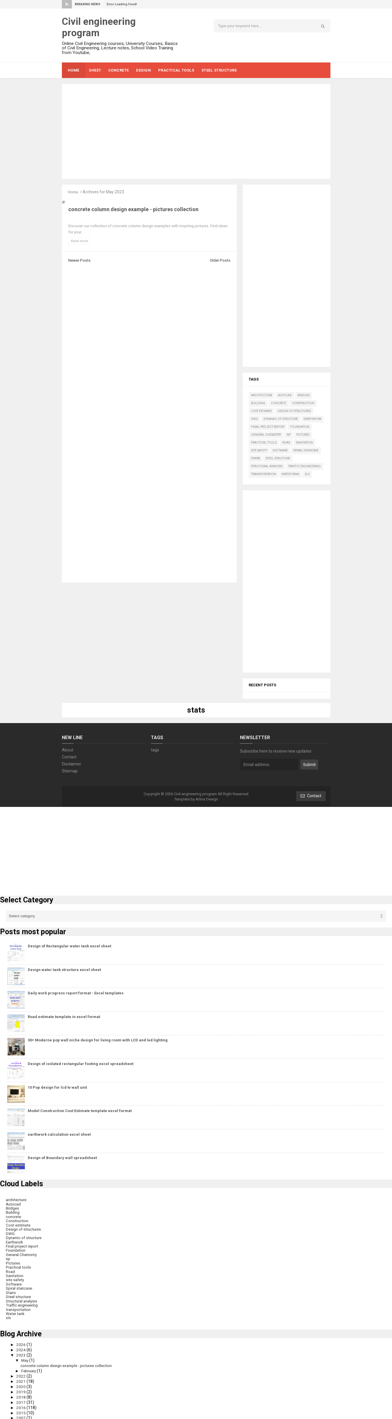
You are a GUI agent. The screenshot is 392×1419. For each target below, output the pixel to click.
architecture (261, 395)
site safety (259, 450)
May (25, 1356)
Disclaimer (71, 764)
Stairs (255, 458)
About (67, 750)
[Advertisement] (196, 131)
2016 (22, 1402)
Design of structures (294, 411)
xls (307, 474)
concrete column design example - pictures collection (133, 209)
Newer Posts (80, 260)
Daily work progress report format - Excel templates (75, 993)
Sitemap (70, 771)
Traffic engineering (304, 466)
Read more (79, 241)
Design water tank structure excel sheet (64, 970)
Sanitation (304, 442)
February (30, 1366)
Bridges (303, 395)
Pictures (302, 434)
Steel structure (278, 458)
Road (286, 442)
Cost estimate (261, 411)
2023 (22, 1351)
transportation (263, 474)
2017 (22, 1397)
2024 (22, 1346)
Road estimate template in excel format (64, 1017)
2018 (22, 1392)
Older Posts (219, 260)
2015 (22, 1407)
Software (280, 450)
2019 (22, 1387)
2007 (22, 1412)
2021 (22, 1376)
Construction (303, 403)
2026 (22, 1341)
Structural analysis (267, 466)
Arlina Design (207, 799)
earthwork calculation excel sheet (59, 1134)
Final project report (268, 426)
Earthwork (312, 419)
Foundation (299, 426)
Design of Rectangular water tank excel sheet (69, 946)
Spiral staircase (305, 450)
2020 (22, 1382)
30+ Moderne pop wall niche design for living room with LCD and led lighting (98, 1040)
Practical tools (264, 442)
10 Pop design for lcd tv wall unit (57, 1087)
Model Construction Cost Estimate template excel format (80, 1111)
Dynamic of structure (281, 419)
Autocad (285, 395)
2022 (22, 1371)
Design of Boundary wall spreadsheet (62, 1158)
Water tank (290, 474)
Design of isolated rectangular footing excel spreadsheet (80, 1064)
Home (74, 192)
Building (258, 403)
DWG (254, 419)
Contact (69, 757)
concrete (278, 403)
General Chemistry (266, 434)
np (289, 434)
